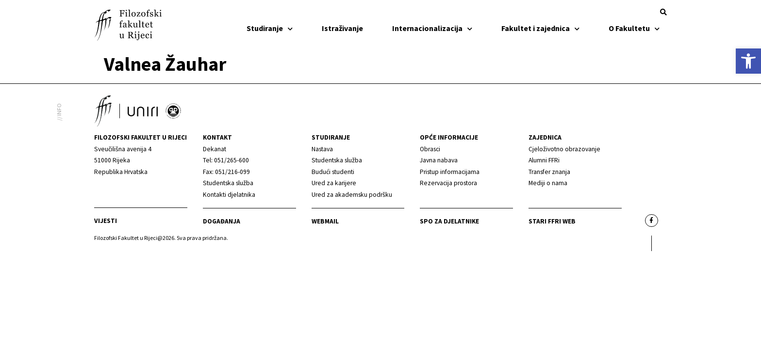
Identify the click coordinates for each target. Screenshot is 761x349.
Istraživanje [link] (342, 28)
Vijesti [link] (105, 221)
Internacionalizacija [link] (432, 28)
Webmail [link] (325, 221)
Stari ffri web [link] (552, 221)
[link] (748, 61)
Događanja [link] (221, 221)
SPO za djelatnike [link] (449, 221)
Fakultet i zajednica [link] (540, 28)
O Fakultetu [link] (634, 28)
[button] (663, 12)
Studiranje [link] (270, 28)
